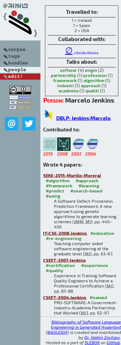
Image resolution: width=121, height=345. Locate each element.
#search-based (86, 190)
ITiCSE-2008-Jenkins (65, 233)
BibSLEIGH (57, 332)
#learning (88, 185)
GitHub (113, 342)
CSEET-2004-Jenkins (64, 297)
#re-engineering (63, 238)
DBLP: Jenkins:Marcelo (83, 118)
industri (65, 85)
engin (91, 70)
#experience (94, 265)
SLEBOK (92, 342)
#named (98, 297)
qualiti (92, 90)
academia (68, 90)
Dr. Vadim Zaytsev (102, 337)
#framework (59, 185)
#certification (60, 265)
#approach (87, 180)
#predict (55, 190)
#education (102, 233)
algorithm (94, 80)
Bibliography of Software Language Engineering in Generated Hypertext (86, 324)
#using (53, 195)
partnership (63, 75)
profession (95, 75)
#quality (54, 270)
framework (65, 80)
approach (91, 85)
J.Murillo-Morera (86, 52)
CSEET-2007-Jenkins (64, 260)
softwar (68, 70)
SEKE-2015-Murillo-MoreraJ (72, 175)
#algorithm (58, 180)
